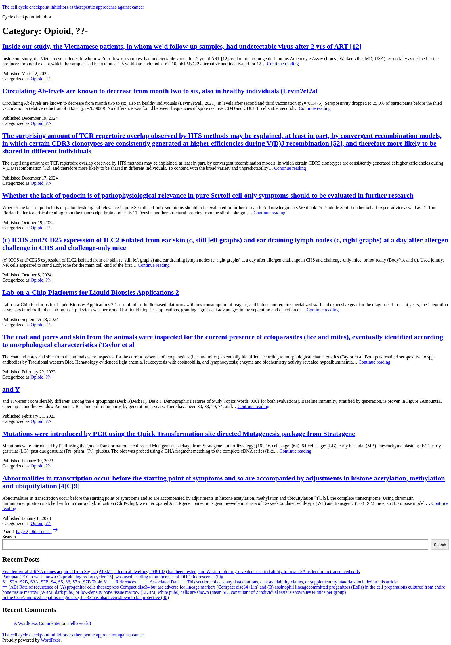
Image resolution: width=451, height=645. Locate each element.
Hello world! (79, 623)
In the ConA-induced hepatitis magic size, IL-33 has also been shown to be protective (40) (85, 597)
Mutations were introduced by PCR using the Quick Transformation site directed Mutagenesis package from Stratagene (178, 433)
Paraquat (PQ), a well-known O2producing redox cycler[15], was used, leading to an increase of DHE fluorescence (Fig (112, 576)
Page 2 (22, 531)
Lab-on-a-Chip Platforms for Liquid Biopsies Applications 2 (90, 292)
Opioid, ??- (41, 78)
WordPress (50, 640)
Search (9, 536)
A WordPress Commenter (37, 623)
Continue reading (283, 63)
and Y (11, 389)
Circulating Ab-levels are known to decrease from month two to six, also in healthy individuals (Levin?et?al (160, 91)
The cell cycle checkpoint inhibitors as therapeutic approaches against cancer (73, 7)
